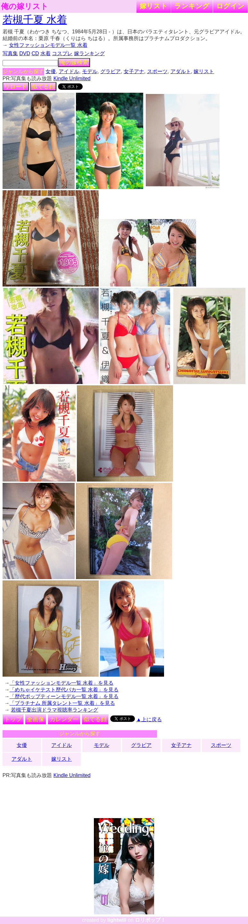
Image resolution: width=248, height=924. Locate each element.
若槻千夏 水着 (35, 19)
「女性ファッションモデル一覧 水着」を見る (61, 683)
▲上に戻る (149, 719)
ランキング (192, 6)
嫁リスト (154, 6)
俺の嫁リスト (24, 6)
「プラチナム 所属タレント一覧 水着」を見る (62, 703)
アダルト (180, 71)
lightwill (117, 920)
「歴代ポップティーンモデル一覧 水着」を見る (64, 696)
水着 (45, 53)
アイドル (69, 71)
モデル (89, 71)
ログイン (230, 6)
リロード (15, 86)
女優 (50, 71)
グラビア (110, 71)
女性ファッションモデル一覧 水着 (48, 45)
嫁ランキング (89, 53)
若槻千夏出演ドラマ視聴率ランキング (54, 710)
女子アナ (134, 71)
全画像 (35, 719)
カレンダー (64, 719)
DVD (24, 53)
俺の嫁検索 (74, 62)
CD (35, 53)
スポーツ (157, 71)
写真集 (10, 53)
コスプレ (62, 53)
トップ (13, 719)
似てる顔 (43, 86)
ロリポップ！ (150, 920)
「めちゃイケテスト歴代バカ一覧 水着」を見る (64, 689)
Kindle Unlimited (72, 78)
